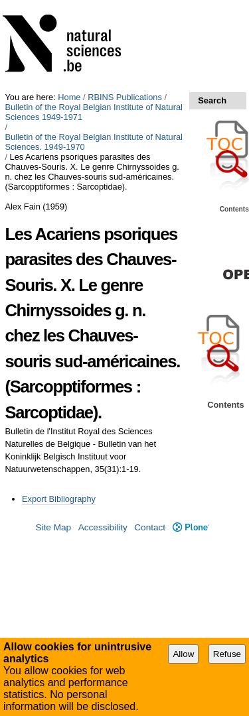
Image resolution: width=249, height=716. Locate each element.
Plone (191, 527)
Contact (149, 527)
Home (69, 97)
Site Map (53, 527)
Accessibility (102, 527)
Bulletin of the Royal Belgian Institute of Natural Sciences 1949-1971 (93, 112)
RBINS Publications (125, 97)
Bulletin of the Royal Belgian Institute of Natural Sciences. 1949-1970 (93, 142)
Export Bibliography (59, 499)
